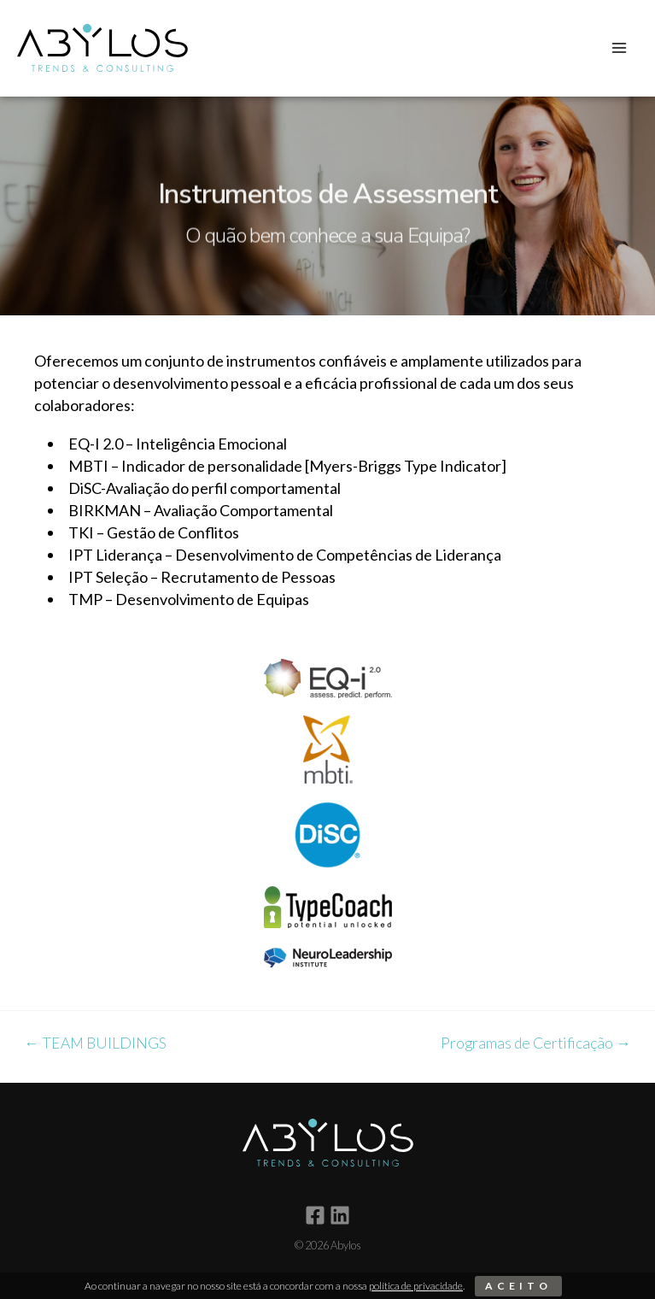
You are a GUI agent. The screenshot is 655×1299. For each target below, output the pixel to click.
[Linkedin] (340, 1215)
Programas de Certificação (536, 1043)
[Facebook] (315, 1215)
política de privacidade (416, 1285)
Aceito (518, 1285)
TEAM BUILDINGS (95, 1043)
